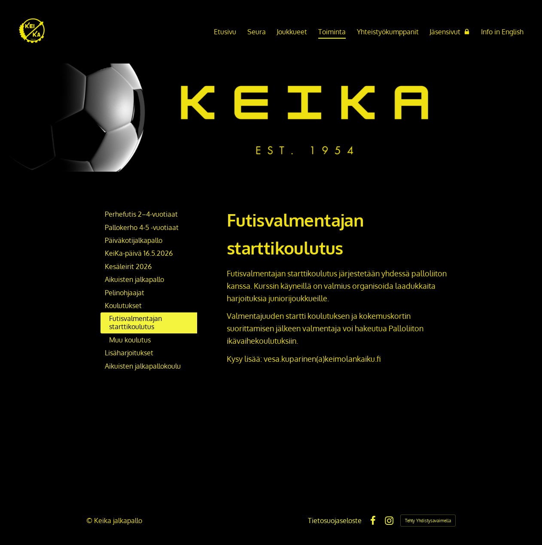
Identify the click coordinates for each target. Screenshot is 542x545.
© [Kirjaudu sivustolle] (90, 520)
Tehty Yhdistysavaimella (428, 520)
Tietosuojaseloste (335, 520)
